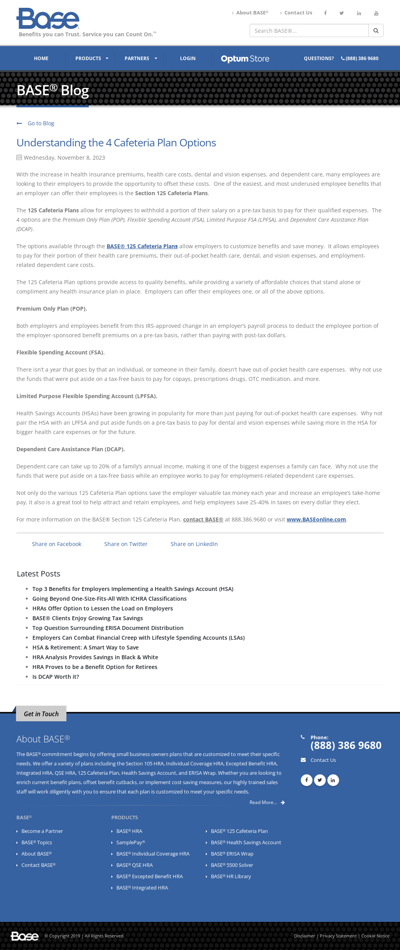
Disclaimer (304, 936)
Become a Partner (42, 831)
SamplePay (130, 842)
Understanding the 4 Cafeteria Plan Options (116, 142)
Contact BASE (38, 865)
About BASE (250, 12)
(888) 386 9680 (360, 58)
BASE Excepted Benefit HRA (149, 876)
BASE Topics (36, 842)
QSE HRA (65, 773)
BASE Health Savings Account (246, 842)
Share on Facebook (56, 544)
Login (188, 58)
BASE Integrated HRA (142, 887)
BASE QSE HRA (134, 865)
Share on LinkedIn (194, 544)
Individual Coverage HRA (194, 763)
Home (41, 58)
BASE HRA (129, 831)
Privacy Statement (338, 936)
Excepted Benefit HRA (251, 763)
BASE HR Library (231, 876)
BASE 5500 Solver (232, 865)
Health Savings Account (148, 773)
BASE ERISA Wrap (232, 853)
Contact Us (296, 12)
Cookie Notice (375, 936)
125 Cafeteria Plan (98, 773)
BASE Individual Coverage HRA (152, 853)
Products (88, 58)
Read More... (267, 802)
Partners (137, 58)
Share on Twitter (126, 544)
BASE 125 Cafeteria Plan (239, 831)
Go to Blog (35, 123)
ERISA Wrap (202, 773)
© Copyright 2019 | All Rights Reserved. (85, 936)
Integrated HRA (34, 773)
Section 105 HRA (145, 763)
